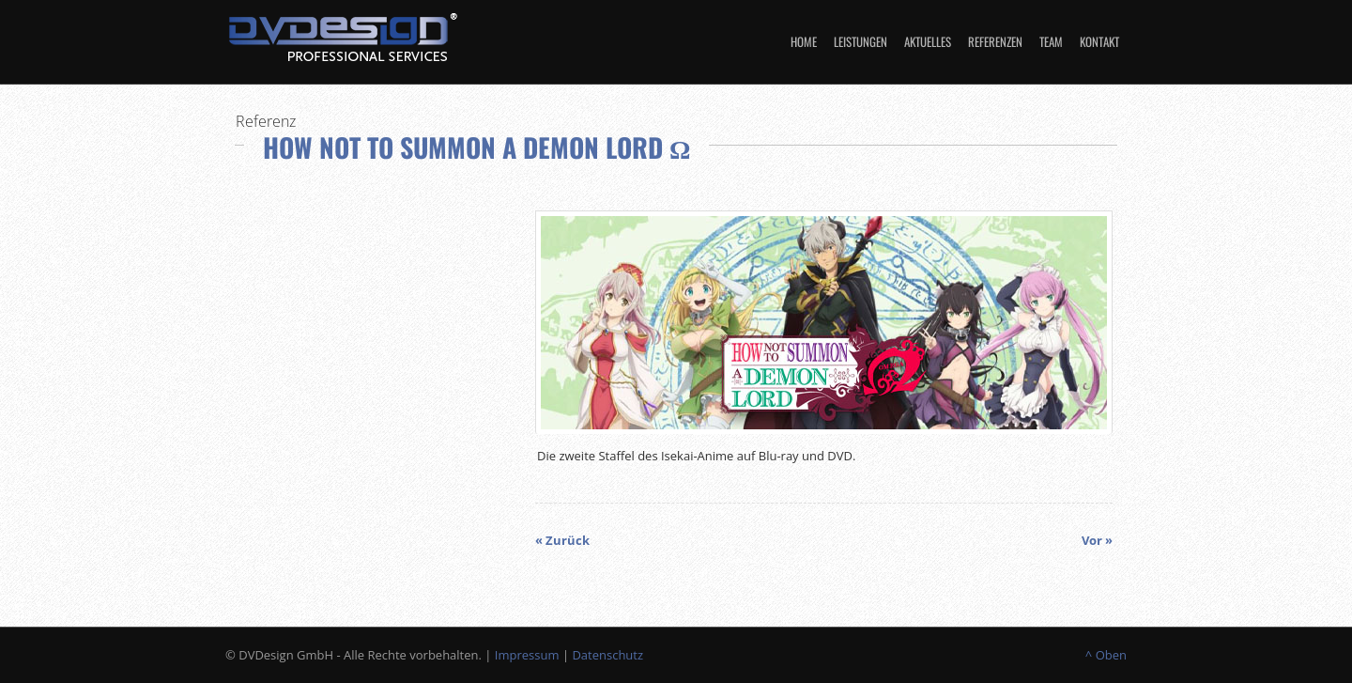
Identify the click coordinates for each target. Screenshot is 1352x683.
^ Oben (1106, 654)
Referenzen (995, 41)
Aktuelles (927, 41)
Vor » (1097, 540)
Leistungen (860, 41)
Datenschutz (607, 654)
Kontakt (1099, 41)
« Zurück (562, 540)
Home (804, 41)
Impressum (527, 654)
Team (1051, 41)
